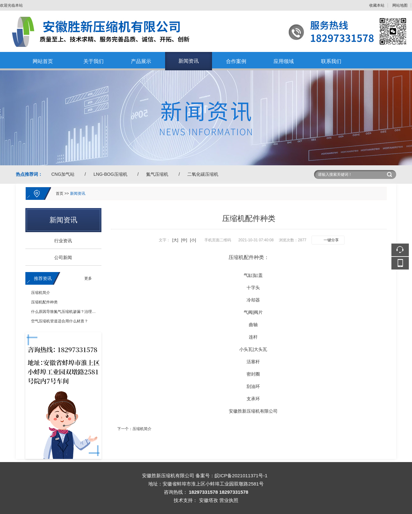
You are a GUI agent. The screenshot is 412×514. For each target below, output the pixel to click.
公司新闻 (60, 257)
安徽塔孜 (208, 500)
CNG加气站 (62, 174)
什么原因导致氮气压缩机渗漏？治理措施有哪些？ (73, 311)
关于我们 (93, 61)
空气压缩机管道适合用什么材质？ (59, 321)
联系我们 (331, 61)
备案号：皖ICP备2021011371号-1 (231, 475)
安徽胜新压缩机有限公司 (253, 411)
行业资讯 (60, 240)
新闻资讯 (188, 61)
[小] (193, 240)
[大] (175, 240)
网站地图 (400, 5)
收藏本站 (376, 5)
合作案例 (236, 61)
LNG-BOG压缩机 (110, 174)
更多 (88, 278)
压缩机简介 (40, 292)
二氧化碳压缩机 (202, 174)
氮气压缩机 (157, 174)
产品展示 (141, 61)
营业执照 (228, 500)
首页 (59, 193)
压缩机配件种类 (44, 302)
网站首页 (43, 61)
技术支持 (183, 500)
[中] (184, 240)
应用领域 (284, 61)
